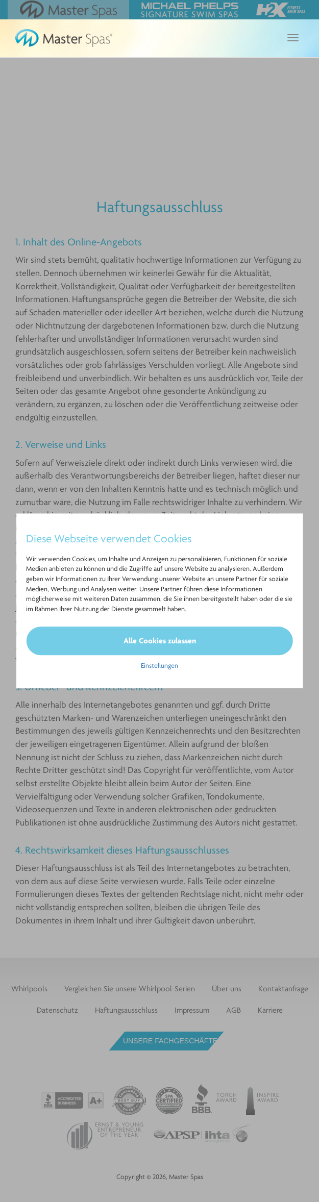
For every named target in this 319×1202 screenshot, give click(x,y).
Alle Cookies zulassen (160, 640)
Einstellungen (159, 666)
